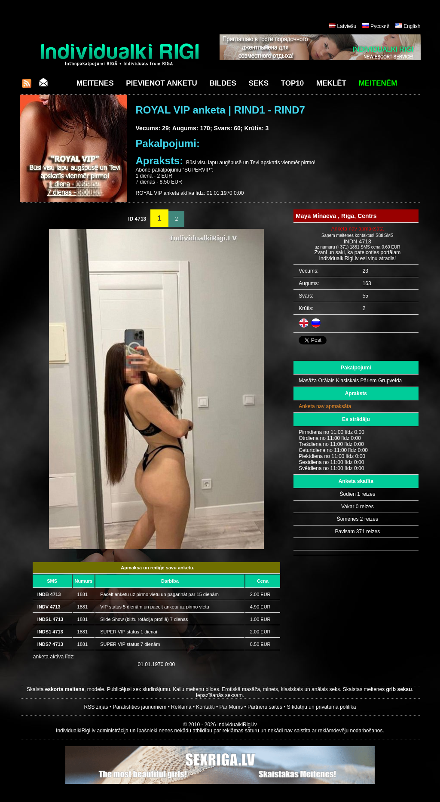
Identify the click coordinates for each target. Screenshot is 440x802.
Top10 (292, 83)
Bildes (223, 83)
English (411, 26)
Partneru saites (265, 707)
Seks (259, 83)
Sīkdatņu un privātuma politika (321, 707)
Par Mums (231, 707)
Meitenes (95, 83)
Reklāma (181, 707)
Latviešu (347, 26)
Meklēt (331, 83)
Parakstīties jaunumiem (139, 707)
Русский (380, 26)
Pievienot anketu (161, 83)
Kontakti (205, 707)
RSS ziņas (96, 707)
